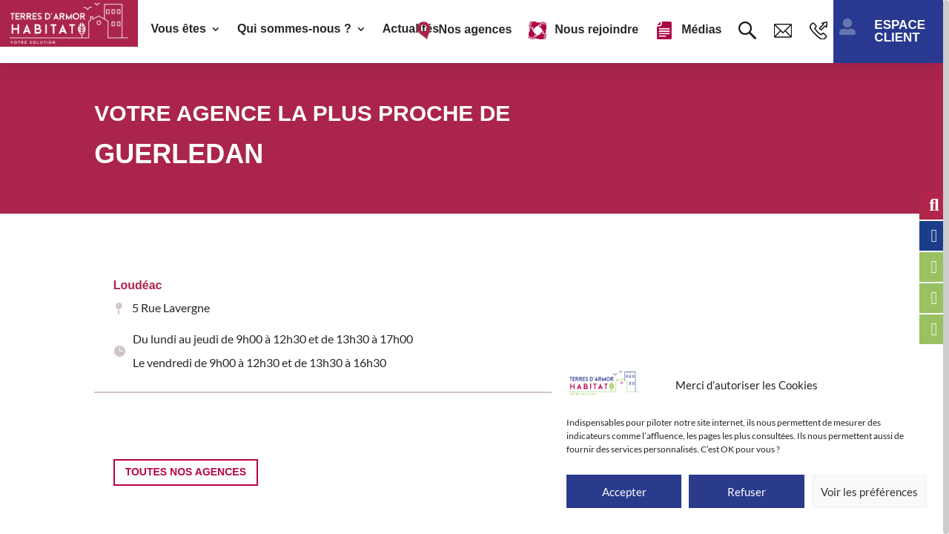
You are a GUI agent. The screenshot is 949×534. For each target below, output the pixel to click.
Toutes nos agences (185, 472)
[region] (474, 267)
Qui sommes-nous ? (294, 29)
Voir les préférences (869, 491)
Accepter (624, 491)
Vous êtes (178, 29)
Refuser (746, 491)
